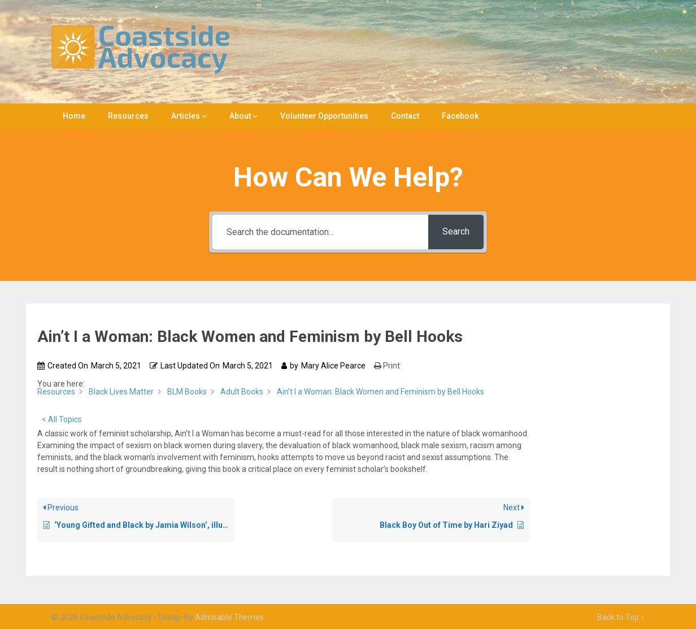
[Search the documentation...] (320, 232)
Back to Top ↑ (621, 617)
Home (74, 115)
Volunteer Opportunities (324, 115)
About (240, 115)
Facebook (460, 115)
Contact (405, 115)
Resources (128, 115)
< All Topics (62, 419)
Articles (185, 115)
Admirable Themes (229, 617)
